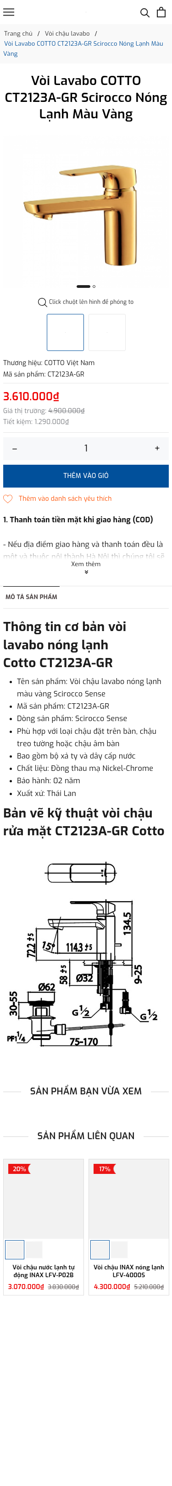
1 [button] (83, 286)
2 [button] (94, 286)
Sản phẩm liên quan (86, 1136)
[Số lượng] (86, 448)
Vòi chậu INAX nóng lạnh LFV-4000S (129, 1271)
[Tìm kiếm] (145, 12)
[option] (86, 211)
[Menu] (8, 12)
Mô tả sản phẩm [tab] (31, 597)
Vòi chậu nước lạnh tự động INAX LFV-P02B (43, 1271)
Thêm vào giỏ (86, 476)
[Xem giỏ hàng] (161, 12)
